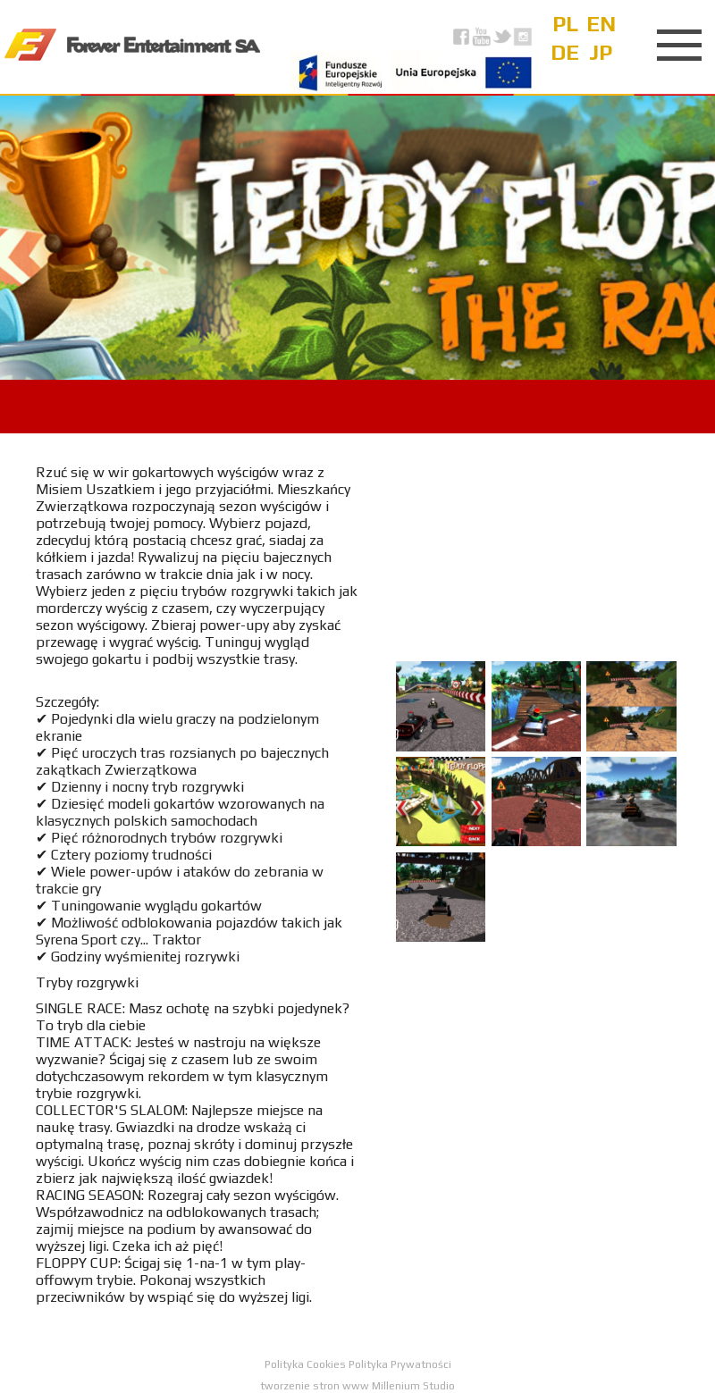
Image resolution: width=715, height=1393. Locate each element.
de (565, 52)
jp (600, 52)
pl (565, 24)
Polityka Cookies (307, 1364)
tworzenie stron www (314, 1386)
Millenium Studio (413, 1386)
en (601, 24)
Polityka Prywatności (400, 1364)
